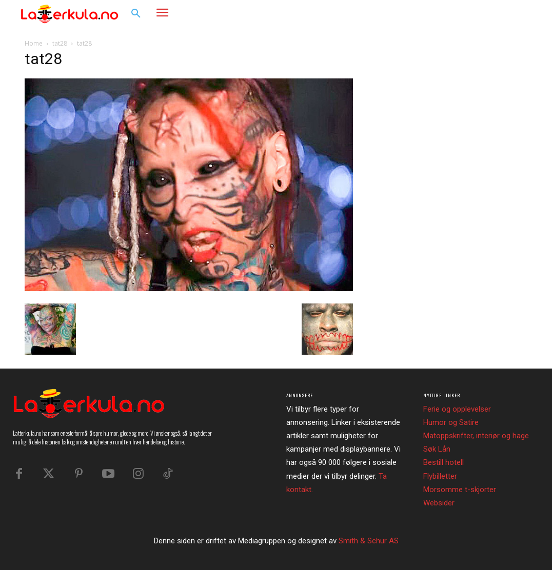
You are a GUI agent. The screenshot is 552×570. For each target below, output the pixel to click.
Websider (439, 502)
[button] (136, 14)
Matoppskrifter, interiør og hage (476, 435)
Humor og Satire (451, 422)
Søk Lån (436, 449)
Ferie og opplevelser (457, 409)
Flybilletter (440, 476)
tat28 (59, 43)
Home (34, 43)
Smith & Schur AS (369, 540)
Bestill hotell (443, 462)
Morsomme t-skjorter (459, 489)
